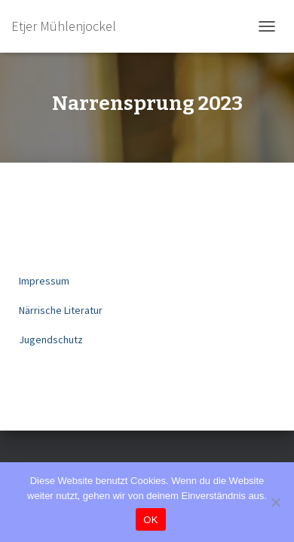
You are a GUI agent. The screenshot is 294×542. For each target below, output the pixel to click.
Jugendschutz (51, 339)
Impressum (44, 281)
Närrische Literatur (61, 310)
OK (150, 519)
